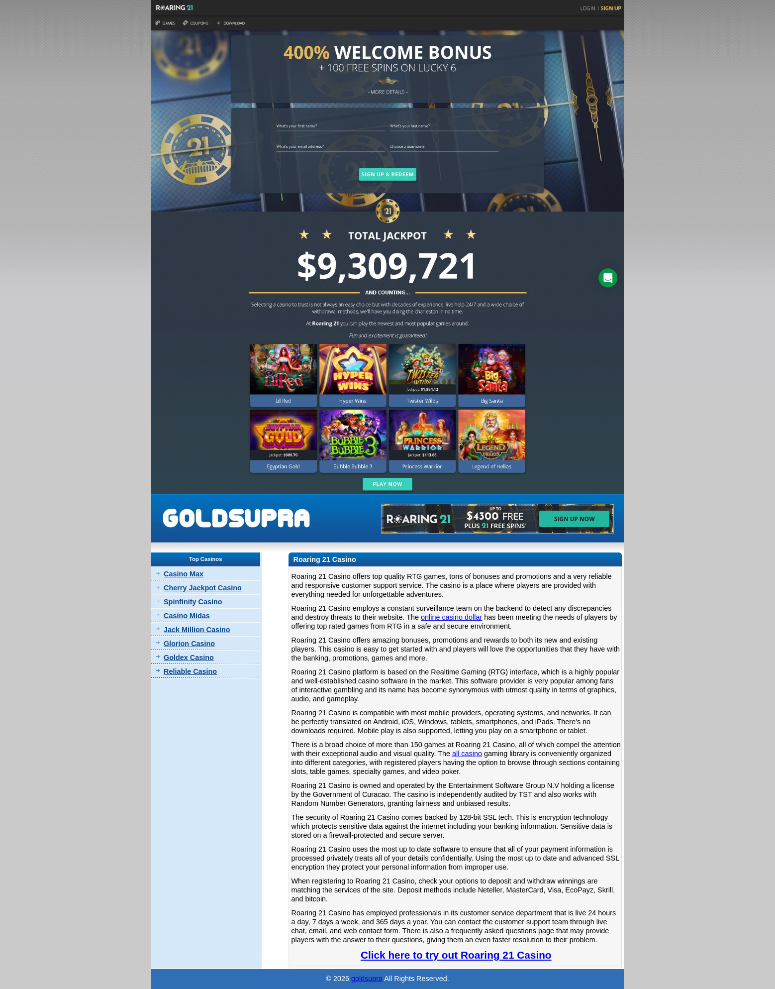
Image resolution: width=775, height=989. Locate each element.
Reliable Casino (190, 671)
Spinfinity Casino (193, 602)
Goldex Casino (189, 657)
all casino (467, 754)
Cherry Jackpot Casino (203, 588)
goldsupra (367, 979)
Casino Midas (187, 616)
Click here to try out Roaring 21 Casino (456, 955)
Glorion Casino (189, 644)
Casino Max (183, 574)
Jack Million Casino (197, 630)
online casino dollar (451, 617)
